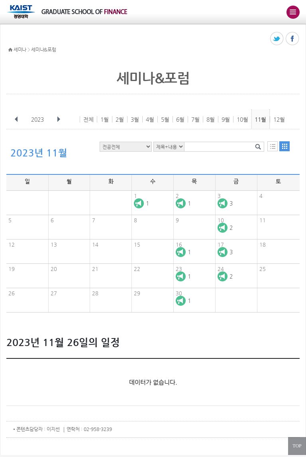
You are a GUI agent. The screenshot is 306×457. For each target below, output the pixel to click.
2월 (120, 119)
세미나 (20, 49)
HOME (10, 50)
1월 (104, 119)
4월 (150, 119)
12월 (279, 119)
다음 (59, 119)
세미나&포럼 (43, 49)
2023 (38, 119)
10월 (242, 119)
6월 (180, 119)
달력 (284, 146)
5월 (165, 119)
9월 (226, 119)
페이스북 (293, 39)
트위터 (277, 39)
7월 (195, 119)
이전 (16, 119)
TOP (296, 446)
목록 (272, 146)
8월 (210, 119)
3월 (135, 119)
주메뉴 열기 (293, 12)
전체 (88, 119)
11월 (260, 119)
